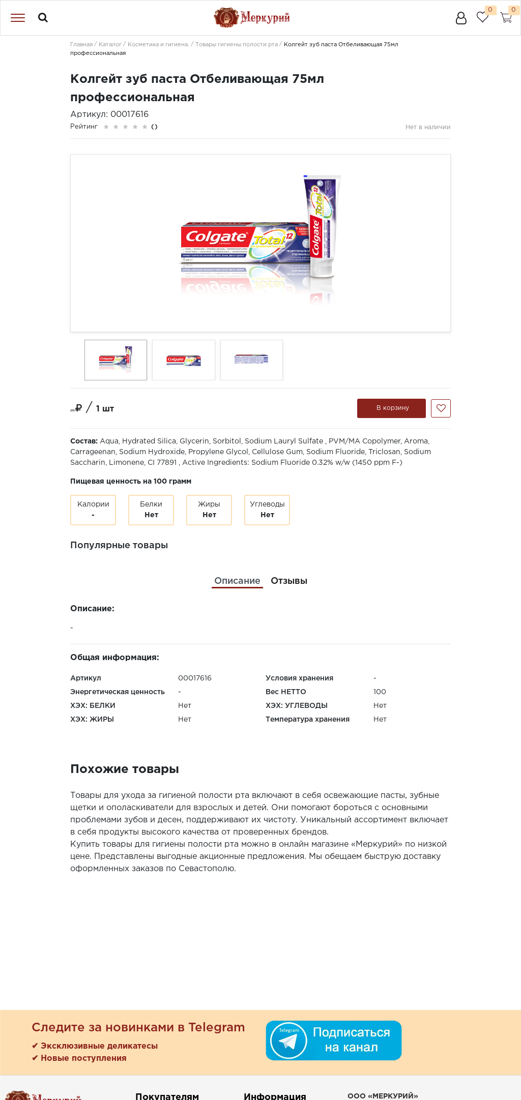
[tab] (237, 581)
